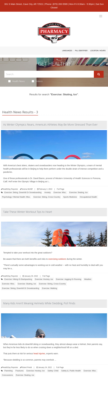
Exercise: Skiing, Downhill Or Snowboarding (22, 192)
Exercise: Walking (49, 288)
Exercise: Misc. (60, 192)
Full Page (60, 189)
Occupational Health (88, 197)
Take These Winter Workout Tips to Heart (27, 212)
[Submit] (99, 74)
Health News (16, 81)
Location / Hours (98, 50)
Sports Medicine (70, 197)
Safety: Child (53, 371)
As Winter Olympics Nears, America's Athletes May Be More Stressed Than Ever (50, 124)
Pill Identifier (81, 50)
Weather (87, 279)
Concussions (7, 375)
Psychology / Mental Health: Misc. (16, 197)
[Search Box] (49, 74)
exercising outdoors (57, 259)
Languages (67, 50)
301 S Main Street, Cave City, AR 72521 (23, 4)
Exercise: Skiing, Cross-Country (46, 197)
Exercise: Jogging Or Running (68, 279)
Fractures (19, 371)
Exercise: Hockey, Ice (44, 279)
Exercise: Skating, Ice (78, 192)
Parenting (8, 371)
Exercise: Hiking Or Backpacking (18, 279)
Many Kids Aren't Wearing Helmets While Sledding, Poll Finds (39, 303)
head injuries (39, 353)
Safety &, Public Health (71, 371)
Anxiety (47, 192)
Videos (37, 81)
